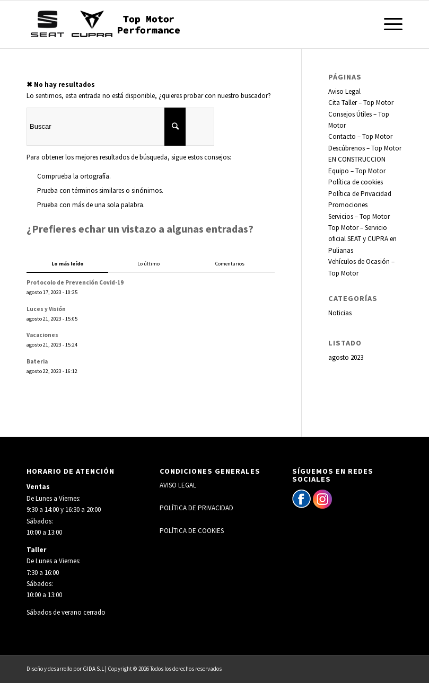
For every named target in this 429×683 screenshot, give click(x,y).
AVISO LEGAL (178, 485)
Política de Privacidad (359, 193)
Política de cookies (355, 182)
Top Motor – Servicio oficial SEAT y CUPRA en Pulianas (362, 239)
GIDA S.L (93, 668)
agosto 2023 (345, 357)
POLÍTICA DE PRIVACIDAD (196, 507)
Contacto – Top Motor (360, 136)
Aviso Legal (344, 91)
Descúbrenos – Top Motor (364, 148)
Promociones (347, 204)
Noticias (340, 312)
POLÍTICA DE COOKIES (192, 530)
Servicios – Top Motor (359, 216)
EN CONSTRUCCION (357, 159)
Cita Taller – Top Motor (360, 102)
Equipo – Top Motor (357, 170)
